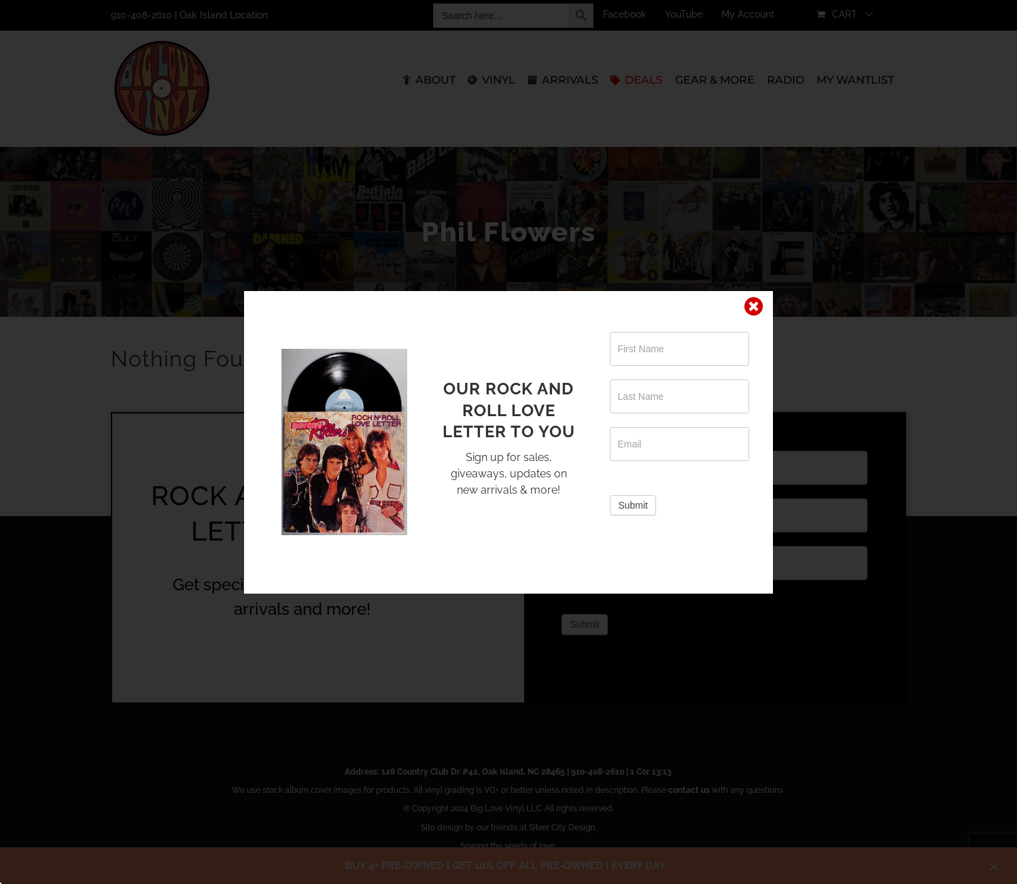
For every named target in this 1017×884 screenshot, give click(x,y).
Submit (633, 505)
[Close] (754, 306)
